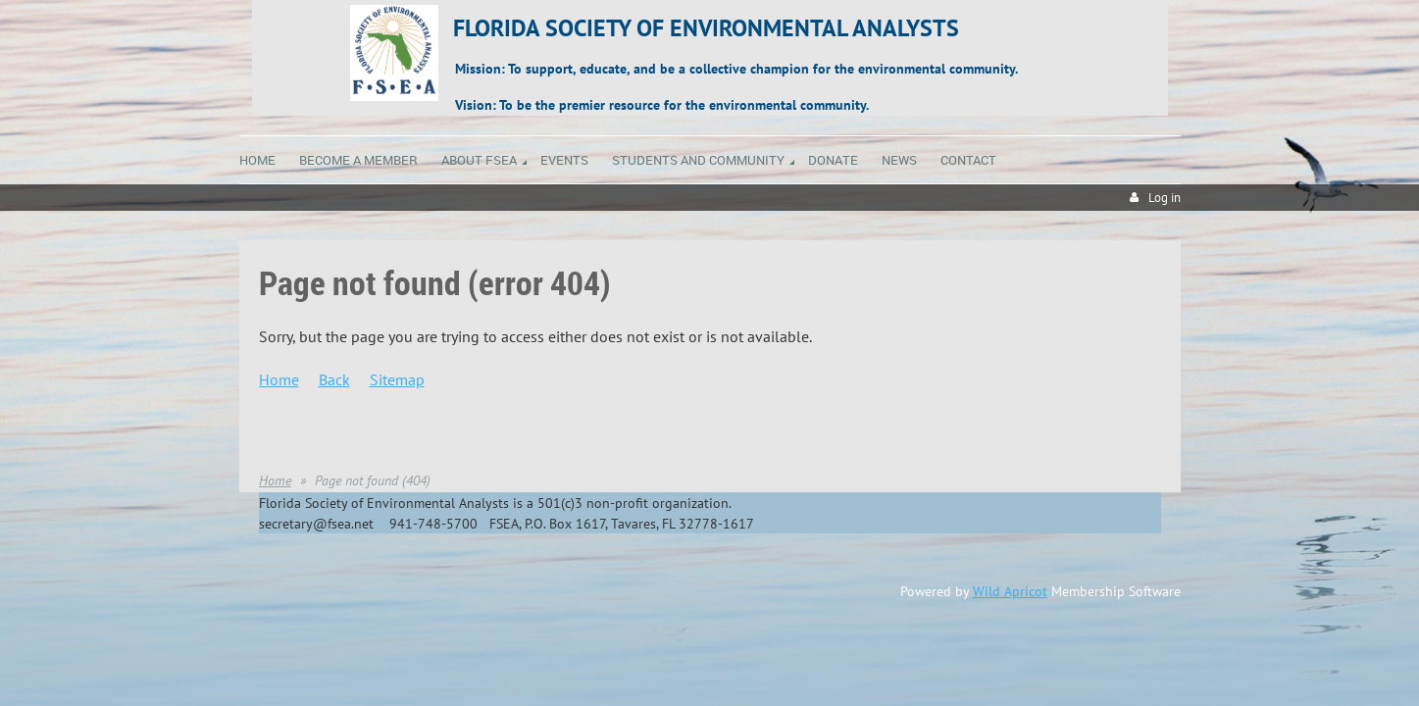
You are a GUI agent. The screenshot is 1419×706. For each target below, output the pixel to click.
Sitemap (397, 379)
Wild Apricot (1010, 591)
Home (279, 379)
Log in (1164, 197)
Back (334, 379)
